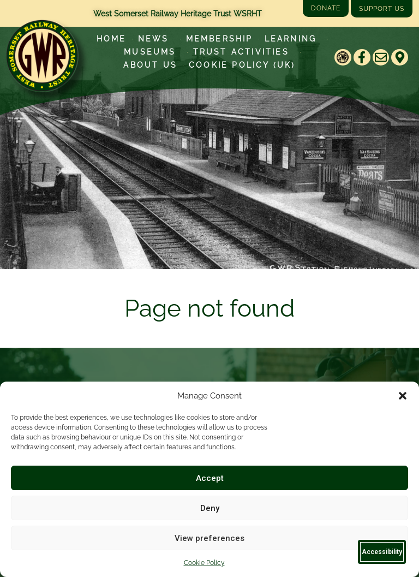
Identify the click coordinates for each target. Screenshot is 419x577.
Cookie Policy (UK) (242, 65)
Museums (152, 51)
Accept (210, 478)
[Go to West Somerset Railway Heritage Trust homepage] (42, 55)
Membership (219, 38)
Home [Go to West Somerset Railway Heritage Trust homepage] (112, 38)
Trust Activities (244, 51)
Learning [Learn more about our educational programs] (293, 38)
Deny (209, 508)
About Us (150, 65)
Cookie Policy (204, 563)
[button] (402, 395)
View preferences (209, 538)
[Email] (381, 57)
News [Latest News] (156, 38)
